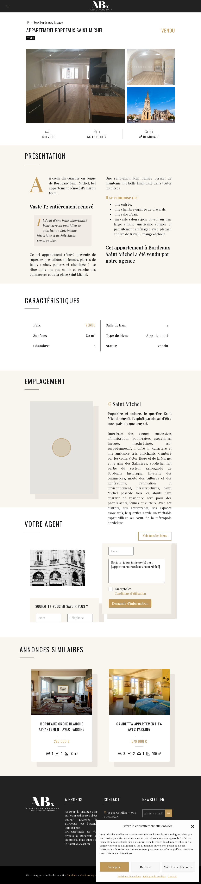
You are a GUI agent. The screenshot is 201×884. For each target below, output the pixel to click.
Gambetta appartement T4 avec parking (139, 726)
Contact (172, 876)
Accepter (114, 867)
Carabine (72, 875)
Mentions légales (89, 875)
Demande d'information (130, 603)
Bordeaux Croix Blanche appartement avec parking (62, 726)
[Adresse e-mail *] (153, 813)
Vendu (30, 38)
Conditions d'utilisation (130, 593)
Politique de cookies (129, 876)
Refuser (145, 867)
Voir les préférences (178, 867)
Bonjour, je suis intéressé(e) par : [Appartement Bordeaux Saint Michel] (136, 571)
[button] (193, 826)
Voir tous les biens (155, 536)
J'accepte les (136, 591)
